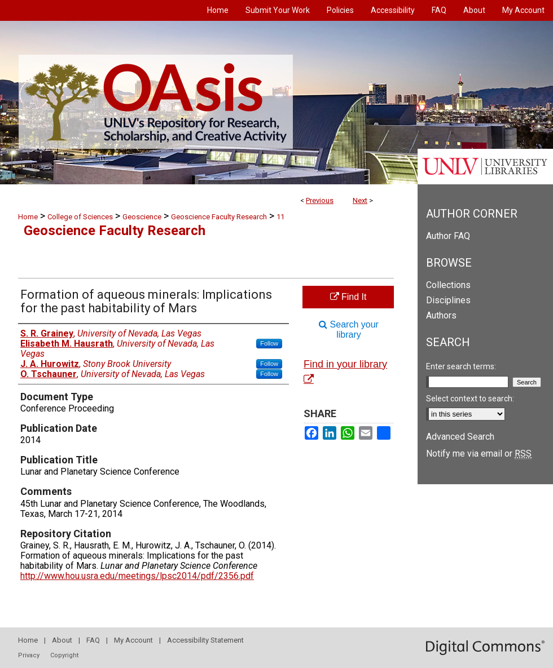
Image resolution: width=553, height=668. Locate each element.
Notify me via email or (479, 453)
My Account (133, 640)
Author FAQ (448, 236)
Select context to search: (470, 398)
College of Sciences (80, 217)
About (62, 640)
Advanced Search (460, 436)
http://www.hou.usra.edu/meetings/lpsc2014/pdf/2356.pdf (137, 575)
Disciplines (448, 300)
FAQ (93, 640)
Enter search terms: (461, 366)
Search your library (349, 329)
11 (280, 217)
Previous (319, 200)
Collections (448, 285)
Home (28, 217)
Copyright (64, 655)
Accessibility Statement (205, 640)
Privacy (29, 655)
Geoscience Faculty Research (219, 217)
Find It (348, 297)
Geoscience (141, 217)
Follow (269, 343)
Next (360, 200)
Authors (441, 315)
